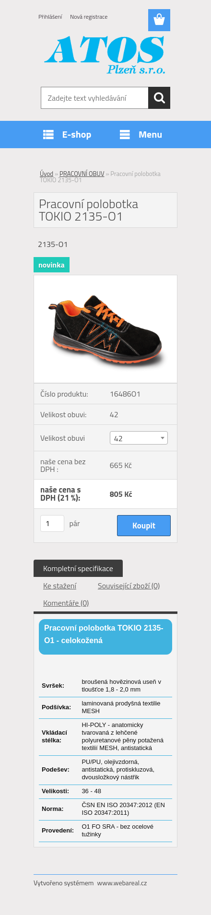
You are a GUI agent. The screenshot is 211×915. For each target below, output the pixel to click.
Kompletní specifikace (78, 568)
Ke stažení (59, 585)
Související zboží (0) (129, 585)
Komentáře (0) (66, 603)
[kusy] (52, 523)
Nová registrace (88, 16)
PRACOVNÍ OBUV (82, 173)
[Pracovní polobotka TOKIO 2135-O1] (105, 279)
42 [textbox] (118, 438)
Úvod (46, 173)
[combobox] (139, 438)
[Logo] (105, 56)
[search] (159, 98)
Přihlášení (50, 16)
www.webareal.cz (122, 883)
